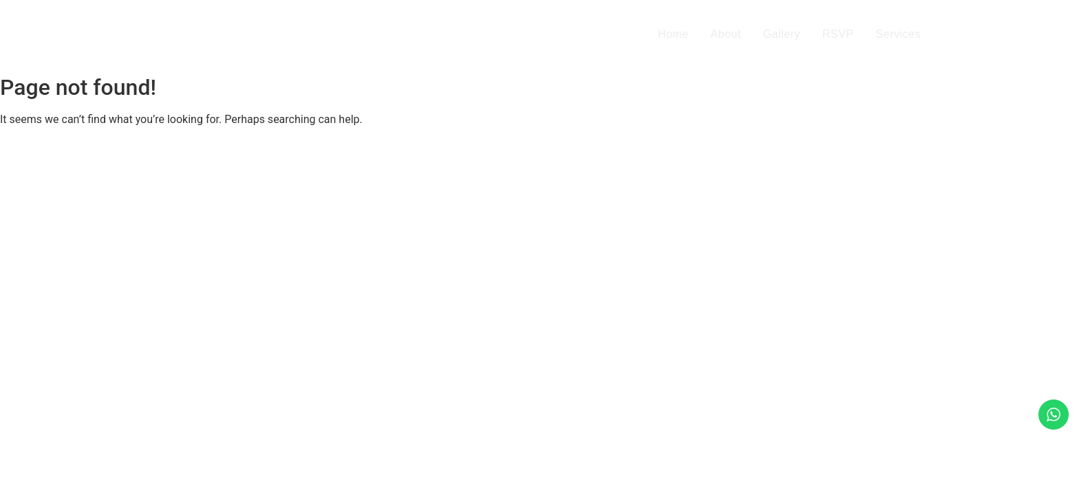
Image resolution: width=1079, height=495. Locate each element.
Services (898, 34)
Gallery (781, 34)
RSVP (838, 34)
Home (673, 34)
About (726, 34)
